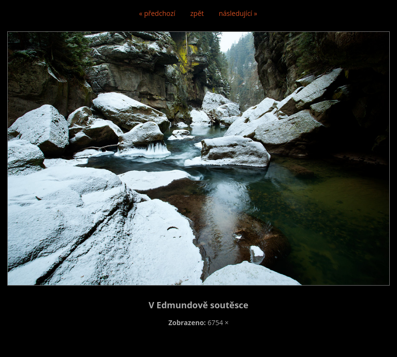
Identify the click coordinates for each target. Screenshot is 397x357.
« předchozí (157, 13)
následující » (238, 13)
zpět (197, 13)
